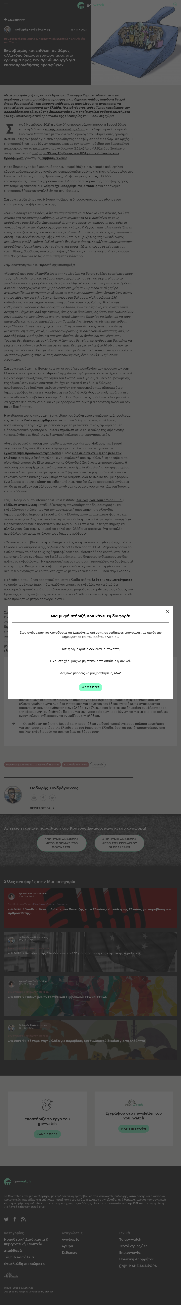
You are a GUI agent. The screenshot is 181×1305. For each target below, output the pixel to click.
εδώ (117, 673)
